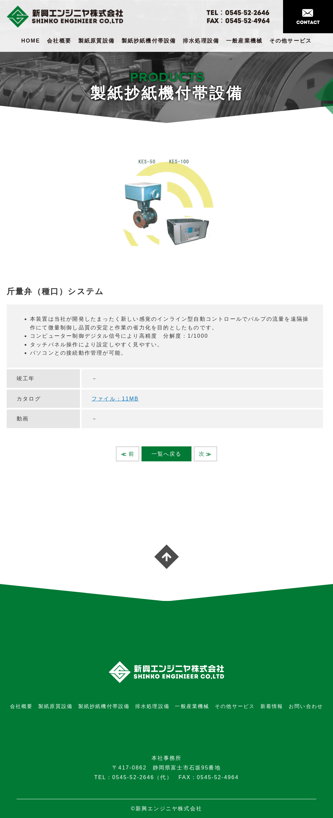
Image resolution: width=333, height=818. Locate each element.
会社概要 (59, 41)
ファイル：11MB (115, 399)
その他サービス (290, 41)
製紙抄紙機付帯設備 (149, 41)
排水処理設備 (201, 41)
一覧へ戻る (167, 454)
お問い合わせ (306, 706)
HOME (30, 41)
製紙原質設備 (96, 41)
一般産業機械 (244, 41)
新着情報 (271, 706)
